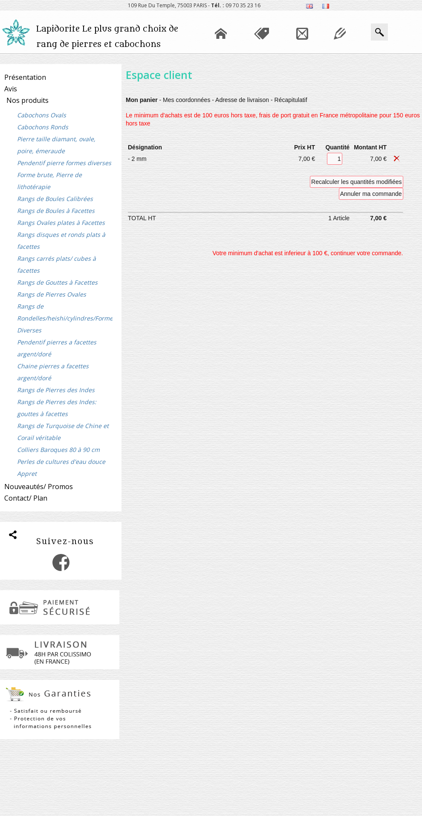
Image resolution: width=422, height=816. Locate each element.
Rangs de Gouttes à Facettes (57, 282)
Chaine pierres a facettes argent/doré (53, 372)
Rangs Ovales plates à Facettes (61, 223)
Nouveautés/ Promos (38, 486)
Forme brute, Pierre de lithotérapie (49, 181)
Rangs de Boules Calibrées (55, 199)
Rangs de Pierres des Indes (56, 390)
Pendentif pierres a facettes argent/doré (56, 348)
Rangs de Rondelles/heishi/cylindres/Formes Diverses (65, 318)
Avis (10, 88)
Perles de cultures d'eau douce (61, 462)
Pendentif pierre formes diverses (64, 163)
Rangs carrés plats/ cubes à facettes (56, 264)
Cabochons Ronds (42, 127)
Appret (27, 473)
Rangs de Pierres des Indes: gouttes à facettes (56, 408)
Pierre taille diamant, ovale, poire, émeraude (56, 145)
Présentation (25, 77)
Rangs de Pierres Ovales (51, 294)
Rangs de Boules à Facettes (56, 211)
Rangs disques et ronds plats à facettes (61, 240)
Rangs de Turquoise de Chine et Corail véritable (63, 432)
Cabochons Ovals (41, 115)
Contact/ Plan (25, 498)
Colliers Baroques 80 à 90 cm (58, 450)
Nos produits (27, 100)
